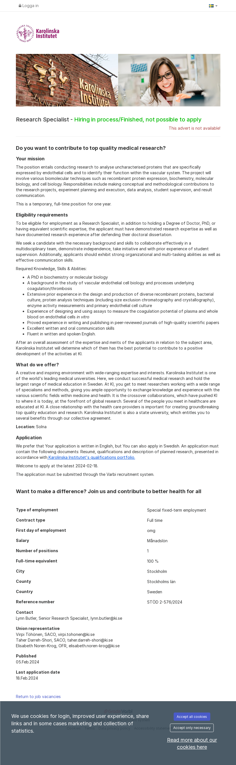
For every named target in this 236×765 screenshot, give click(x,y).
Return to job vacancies (38, 696)
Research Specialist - (109, 119)
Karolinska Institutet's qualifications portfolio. (91, 457)
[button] (213, 5)
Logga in (29, 5)
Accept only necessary (192, 728)
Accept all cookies (192, 716)
